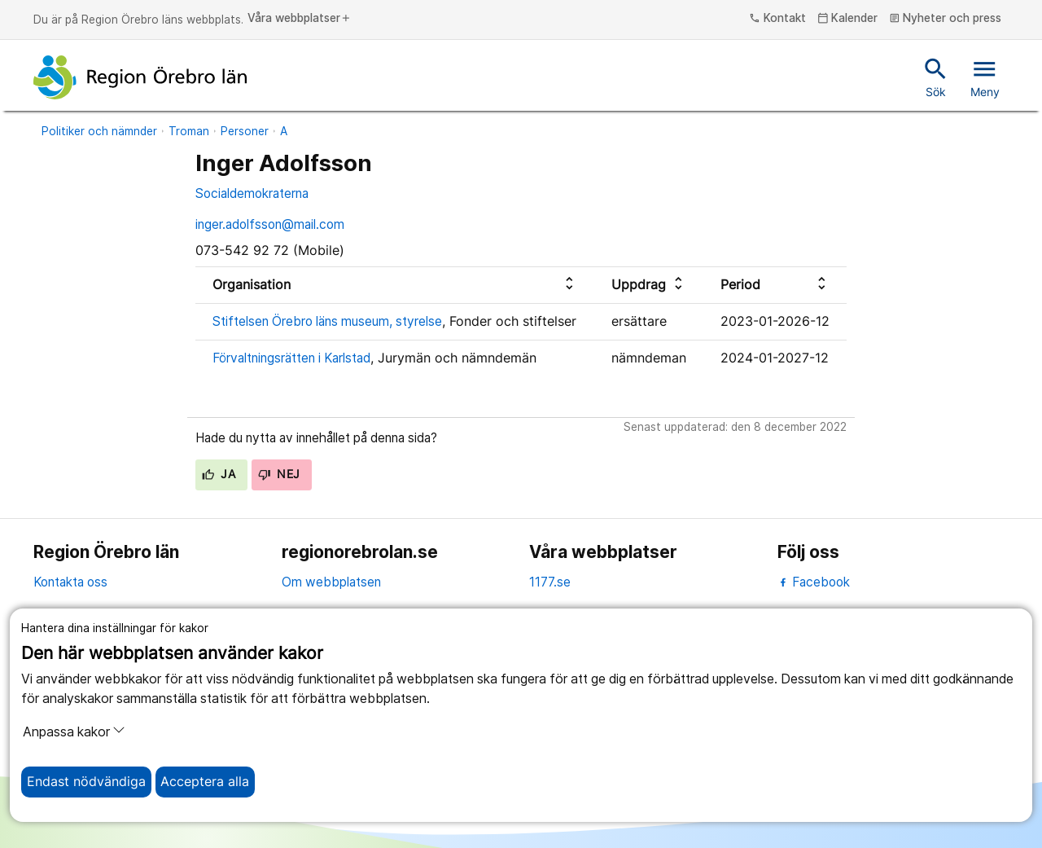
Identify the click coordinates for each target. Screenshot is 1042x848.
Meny (985, 77)
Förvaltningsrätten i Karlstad (291, 358)
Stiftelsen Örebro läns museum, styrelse (327, 321)
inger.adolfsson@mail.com (269, 224)
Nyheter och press (945, 18)
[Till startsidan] (140, 77)
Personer (245, 131)
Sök (936, 77)
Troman (189, 131)
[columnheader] (394, 284)
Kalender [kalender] (847, 18)
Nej (279, 474)
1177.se (550, 582)
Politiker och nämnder (99, 131)
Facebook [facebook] (813, 582)
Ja (218, 474)
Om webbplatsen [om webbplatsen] (331, 582)
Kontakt (777, 18)
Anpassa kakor (74, 731)
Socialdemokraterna (252, 193)
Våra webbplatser (299, 18)
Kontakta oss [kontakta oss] (70, 582)
